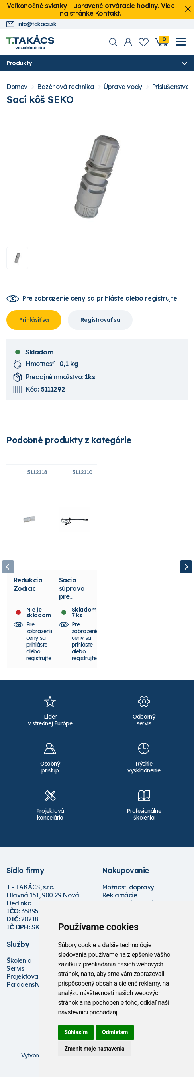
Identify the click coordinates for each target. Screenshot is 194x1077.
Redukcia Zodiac (28, 585)
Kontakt (107, 13)
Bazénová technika (65, 87)
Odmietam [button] (115, 1032)
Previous (8, 567)
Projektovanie (26, 978)
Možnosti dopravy (128, 888)
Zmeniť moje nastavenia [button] (94, 1048)
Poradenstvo (25, 986)
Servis (15, 970)
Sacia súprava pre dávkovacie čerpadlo (75, 601)
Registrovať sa (100, 319)
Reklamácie (119, 896)
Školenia (19, 962)
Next (186, 567)
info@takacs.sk (31, 24)
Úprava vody (123, 87)
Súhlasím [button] (76, 1032)
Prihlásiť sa (34, 319)
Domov (16, 87)
